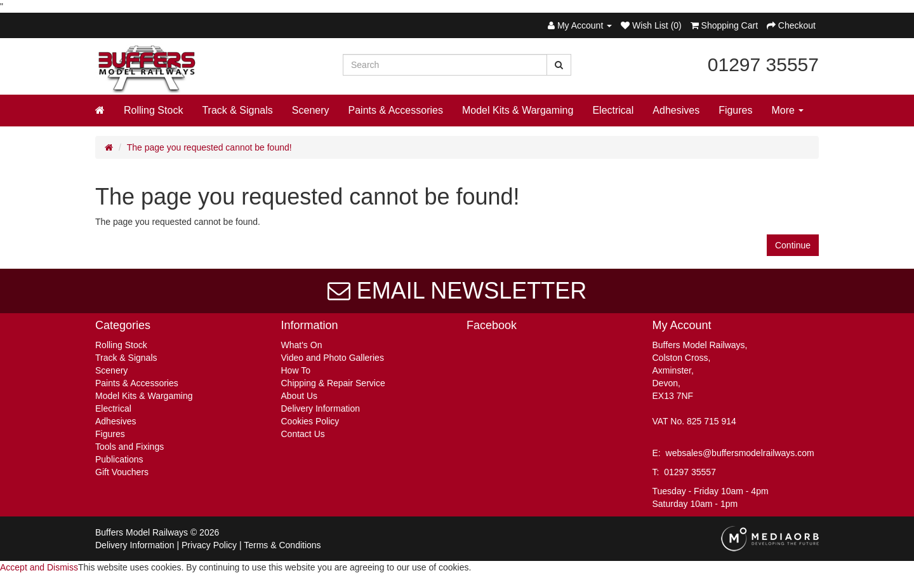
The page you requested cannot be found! (209, 147)
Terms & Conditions (282, 545)
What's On (301, 345)
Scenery (310, 110)
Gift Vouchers (122, 472)
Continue (793, 245)
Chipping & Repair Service (333, 383)
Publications (119, 459)
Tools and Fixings (129, 447)
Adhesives (675, 110)
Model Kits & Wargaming (517, 110)
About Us (299, 396)
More (788, 110)
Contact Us (303, 434)
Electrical (612, 110)
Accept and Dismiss (39, 567)
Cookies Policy (310, 421)
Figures (735, 110)
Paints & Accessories (395, 110)
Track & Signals (237, 110)
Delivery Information (321, 408)
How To (295, 370)
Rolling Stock (153, 110)
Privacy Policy (209, 545)
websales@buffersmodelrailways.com (740, 453)
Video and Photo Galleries (332, 358)
